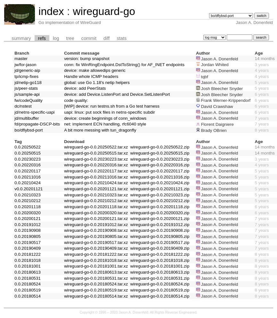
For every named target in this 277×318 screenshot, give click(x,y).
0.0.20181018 (27, 260)
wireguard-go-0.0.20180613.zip (160, 272)
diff (106, 38)
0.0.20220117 (27, 171)
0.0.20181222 (27, 254)
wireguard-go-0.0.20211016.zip (160, 177)
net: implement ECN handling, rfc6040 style (105, 124)
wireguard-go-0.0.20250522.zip (160, 147)
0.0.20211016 (27, 177)
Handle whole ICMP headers (91, 76)
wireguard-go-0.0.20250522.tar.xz (96, 147)
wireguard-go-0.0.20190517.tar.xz (96, 242)
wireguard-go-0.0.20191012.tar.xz (96, 224)
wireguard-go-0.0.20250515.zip (160, 153)
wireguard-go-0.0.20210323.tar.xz (96, 195)
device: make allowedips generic (95, 70)
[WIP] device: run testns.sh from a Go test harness (111, 106)
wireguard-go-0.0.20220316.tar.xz (96, 165)
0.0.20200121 (27, 218)
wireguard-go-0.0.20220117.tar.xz (96, 171)
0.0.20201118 (27, 206)
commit (88, 38)
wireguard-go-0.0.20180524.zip (160, 284)
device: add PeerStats (85, 88)
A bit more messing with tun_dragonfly (100, 130)
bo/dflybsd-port (28, 130)
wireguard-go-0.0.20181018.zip (160, 260)
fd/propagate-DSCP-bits (37, 124)
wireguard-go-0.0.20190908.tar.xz (96, 230)
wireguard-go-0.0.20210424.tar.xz (96, 182)
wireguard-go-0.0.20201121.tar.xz (96, 188)
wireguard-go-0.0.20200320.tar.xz (96, 212)
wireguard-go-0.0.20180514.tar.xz (96, 296)
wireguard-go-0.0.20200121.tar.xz (96, 218)
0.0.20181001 (27, 266)
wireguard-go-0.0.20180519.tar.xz (96, 290)
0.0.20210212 (27, 200)
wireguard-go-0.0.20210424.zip (160, 182)
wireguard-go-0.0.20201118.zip (160, 206)
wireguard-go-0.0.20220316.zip (160, 165)
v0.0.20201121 (28, 188)
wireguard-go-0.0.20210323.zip (160, 195)
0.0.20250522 (27, 147)
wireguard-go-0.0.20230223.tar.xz (96, 159)
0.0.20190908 (27, 230)
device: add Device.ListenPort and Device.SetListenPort (117, 94)
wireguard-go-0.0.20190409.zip (160, 248)
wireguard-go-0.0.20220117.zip (160, 171)
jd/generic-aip (27, 70)
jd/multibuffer (26, 118)
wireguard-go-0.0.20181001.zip (160, 266)
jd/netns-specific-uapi (34, 112)
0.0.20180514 (27, 296)
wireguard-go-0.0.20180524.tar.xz (96, 284)
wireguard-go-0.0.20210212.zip (160, 200)
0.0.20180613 (27, 272)
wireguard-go (104, 11)
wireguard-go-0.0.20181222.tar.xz (96, 254)
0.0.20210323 (27, 195)
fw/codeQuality (28, 100)
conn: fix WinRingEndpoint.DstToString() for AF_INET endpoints (124, 64)
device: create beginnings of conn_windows (105, 118)
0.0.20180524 (27, 284)
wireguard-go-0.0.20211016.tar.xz (96, 177)
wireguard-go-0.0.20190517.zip (160, 242)
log (56, 38)
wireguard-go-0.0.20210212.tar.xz (96, 200)
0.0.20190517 (27, 242)
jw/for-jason (25, 64)
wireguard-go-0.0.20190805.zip (160, 236)
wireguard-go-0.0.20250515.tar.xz (96, 153)
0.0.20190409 (27, 248)
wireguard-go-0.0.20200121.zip (160, 218)
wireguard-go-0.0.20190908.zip (160, 230)
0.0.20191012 (27, 224)
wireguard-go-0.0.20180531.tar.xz (96, 278)
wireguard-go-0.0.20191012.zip (160, 224)
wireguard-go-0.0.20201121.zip (160, 188)
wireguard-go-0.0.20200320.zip (160, 212)
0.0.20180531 (27, 278)
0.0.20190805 (27, 236)
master (21, 58)
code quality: (76, 100)
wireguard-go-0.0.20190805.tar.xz (96, 236)
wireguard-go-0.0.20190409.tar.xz (96, 248)
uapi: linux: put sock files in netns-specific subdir (109, 112)
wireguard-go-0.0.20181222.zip (160, 254)
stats (121, 38)
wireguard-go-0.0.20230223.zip (160, 159)
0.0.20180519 (27, 290)
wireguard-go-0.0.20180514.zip (160, 296)
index (51, 11)
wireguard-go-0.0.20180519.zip (160, 290)
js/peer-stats (26, 88)
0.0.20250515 (27, 153)
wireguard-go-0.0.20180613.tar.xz (96, 272)
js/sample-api (27, 94)
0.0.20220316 (27, 165)
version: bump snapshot (87, 58)
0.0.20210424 (27, 182)
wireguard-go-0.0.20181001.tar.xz (96, 266)
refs (42, 38)
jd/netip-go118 (27, 82)
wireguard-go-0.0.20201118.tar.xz (96, 206)
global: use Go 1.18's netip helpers (97, 82)
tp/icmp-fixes (26, 76)
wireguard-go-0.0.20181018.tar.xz (96, 260)
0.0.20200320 (27, 212)
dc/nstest (22, 106)
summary (21, 38)
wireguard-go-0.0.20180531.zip (160, 278)
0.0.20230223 (27, 159)
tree (70, 38)
